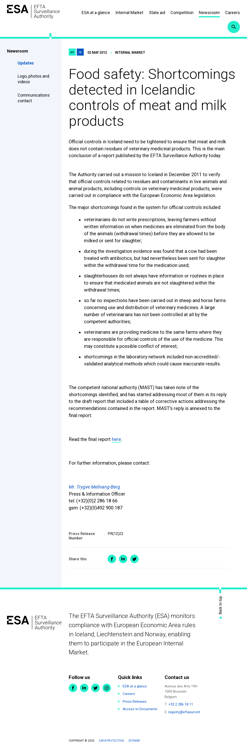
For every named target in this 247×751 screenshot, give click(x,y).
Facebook (73, 688)
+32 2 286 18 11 (180, 705)
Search (233, 27)
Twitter (95, 688)
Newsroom (209, 12)
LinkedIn (84, 688)
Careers (232, 12)
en (72, 53)
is (80, 53)
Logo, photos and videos (33, 80)
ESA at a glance (96, 12)
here (116, 440)
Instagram (107, 688)
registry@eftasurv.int (184, 713)
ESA (34, 12)
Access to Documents (140, 710)
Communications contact (34, 98)
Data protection (111, 741)
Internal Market (129, 12)
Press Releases (135, 702)
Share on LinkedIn (123, 560)
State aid (157, 12)
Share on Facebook (112, 560)
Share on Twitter (134, 560)
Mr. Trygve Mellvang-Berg (94, 487)
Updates (26, 63)
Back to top (220, 606)
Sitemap (134, 741)
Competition (182, 12)
